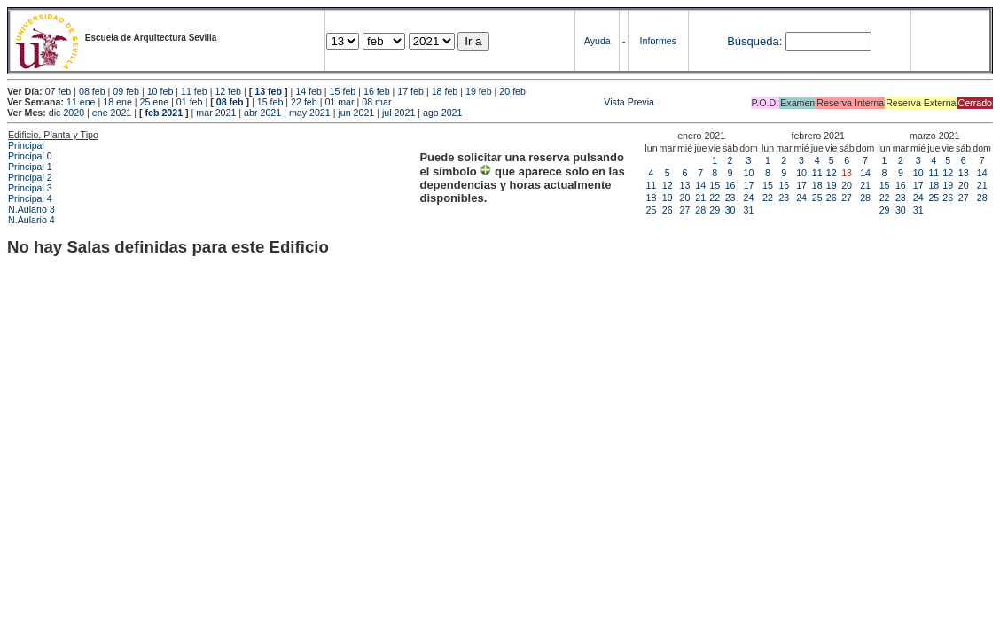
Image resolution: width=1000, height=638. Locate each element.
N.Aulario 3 (33, 209)
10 (749, 172)
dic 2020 (66, 112)
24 (749, 197)
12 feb (228, 91)
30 (730, 210)
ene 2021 (111, 112)
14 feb (308, 91)
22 (714, 197)
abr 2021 (262, 112)
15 (714, 185)
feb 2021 (164, 112)
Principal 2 (30, 177)
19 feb (478, 91)
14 (700, 185)
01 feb (189, 102)
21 (700, 197)
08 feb (92, 91)
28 (700, 210)
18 (651, 197)
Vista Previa (524, 102)
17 (749, 185)
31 (749, 210)
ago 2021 (442, 112)
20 (685, 197)
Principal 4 (30, 198)
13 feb (268, 91)
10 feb (160, 91)
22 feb (304, 102)
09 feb (126, 91)
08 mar (376, 102)
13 (685, 185)
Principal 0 (30, 156)
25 (651, 210)
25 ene (154, 102)
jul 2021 (398, 112)
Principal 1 (30, 166)
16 (730, 185)
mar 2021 (216, 112)
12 (667, 185)
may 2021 (310, 112)
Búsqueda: (754, 41)
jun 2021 (356, 112)
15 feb (343, 91)
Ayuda (597, 40)
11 (651, 185)
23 (730, 197)
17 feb (410, 91)
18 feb (445, 91)
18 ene (117, 102)
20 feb (512, 91)
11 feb (194, 91)
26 (667, 210)
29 (714, 210)
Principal (26, 145)
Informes (658, 40)
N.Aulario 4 (31, 219)
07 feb (58, 91)
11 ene (81, 102)
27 (685, 210)
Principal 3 (30, 188)
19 (667, 197)
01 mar (339, 102)
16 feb (376, 91)
